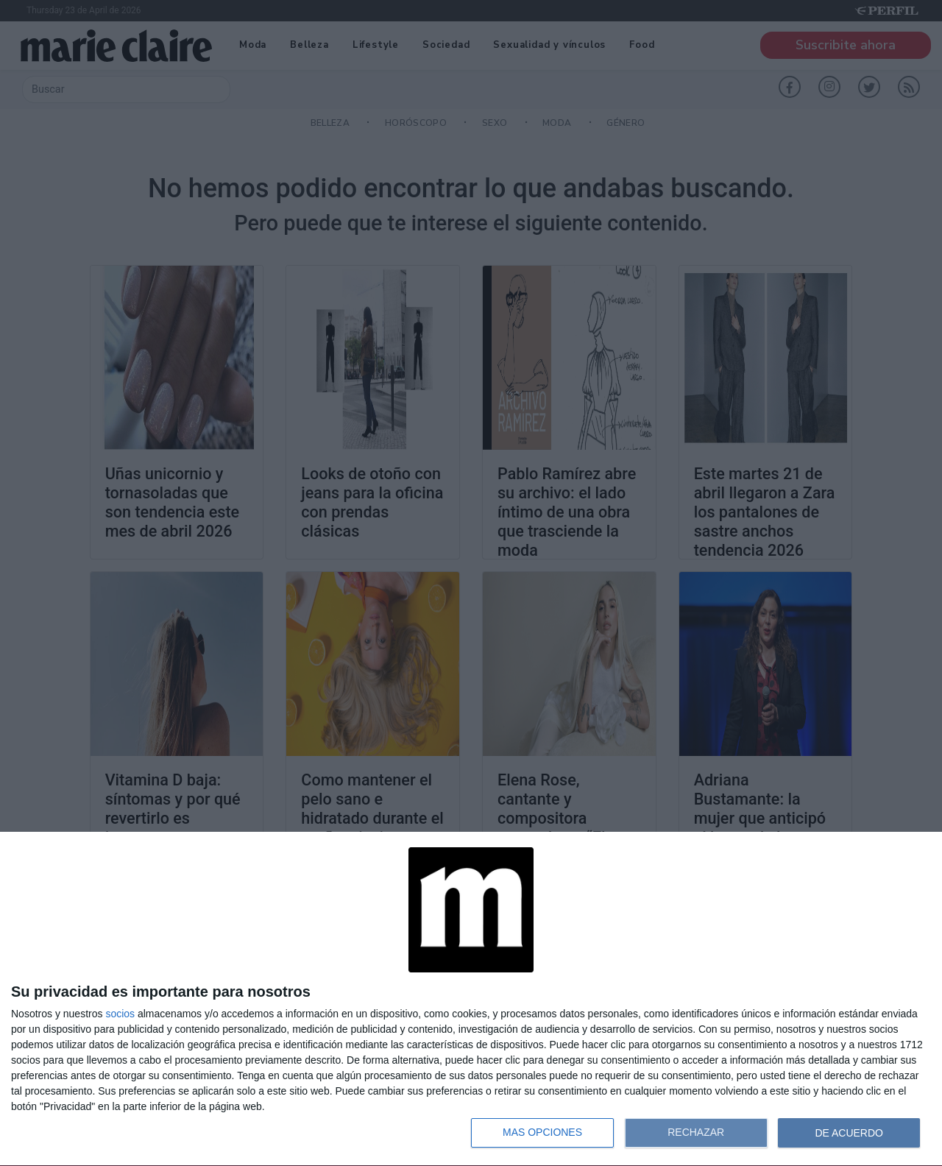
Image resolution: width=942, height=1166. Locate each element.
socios (120, 1013)
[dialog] (471, 999)
